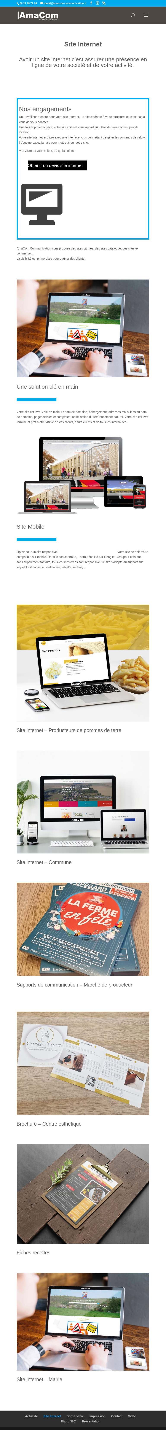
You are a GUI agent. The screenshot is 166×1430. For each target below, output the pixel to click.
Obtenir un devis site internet (55, 165)
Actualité (31, 1416)
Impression (97, 1416)
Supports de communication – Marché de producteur (74, 985)
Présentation (91, 1421)
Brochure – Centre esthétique (49, 1124)
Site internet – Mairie (39, 1379)
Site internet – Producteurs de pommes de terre (69, 730)
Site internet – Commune (44, 862)
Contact (116, 1416)
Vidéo (132, 1416)
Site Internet (52, 1416)
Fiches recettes (33, 1252)
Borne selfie (75, 1416)
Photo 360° (69, 1421)
